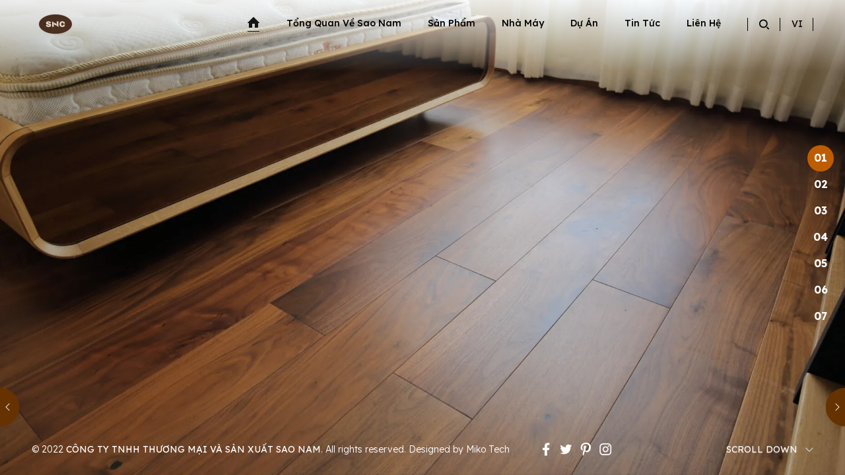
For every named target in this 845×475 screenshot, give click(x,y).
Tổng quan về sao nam (344, 23)
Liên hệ (704, 23)
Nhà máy (523, 23)
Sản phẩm (451, 23)
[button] (10, 408)
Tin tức (642, 23)
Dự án (584, 23)
